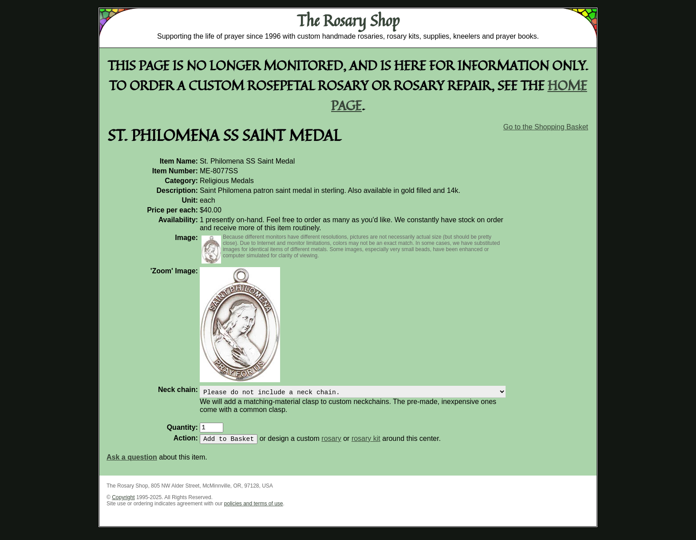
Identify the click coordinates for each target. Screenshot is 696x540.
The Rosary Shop (348, 20)
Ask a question (132, 462)
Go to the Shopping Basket (545, 127)
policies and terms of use (253, 509)
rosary (331, 444)
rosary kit (366, 444)
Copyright (123, 503)
